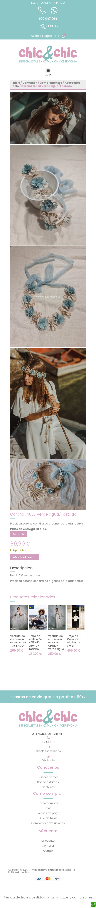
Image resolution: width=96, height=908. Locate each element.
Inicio (16, 83)
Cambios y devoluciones (48, 823)
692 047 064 (48, 18)
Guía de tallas (48, 818)
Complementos (51, 83)
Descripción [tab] (21, 568)
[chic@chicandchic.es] (48, 747)
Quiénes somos (48, 777)
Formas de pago (48, 813)
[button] (48, 70)
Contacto (48, 787)
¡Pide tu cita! (48, 760)
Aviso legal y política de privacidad (51, 869)
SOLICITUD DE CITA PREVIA (48, 3)
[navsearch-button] (48, 27)
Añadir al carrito (24, 557)
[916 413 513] (48, 737)
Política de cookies (19, 872)
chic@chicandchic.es (48, 751)
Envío (48, 808)
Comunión (29, 83)
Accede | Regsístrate (45, 36)
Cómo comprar (48, 803)
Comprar (48, 845)
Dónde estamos (48, 782)
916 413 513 (48, 742)
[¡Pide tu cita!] (48, 756)
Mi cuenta (48, 840)
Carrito (48, 850)
